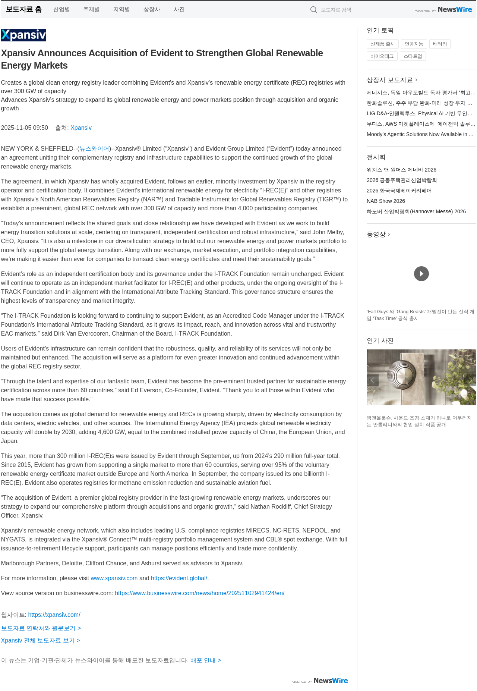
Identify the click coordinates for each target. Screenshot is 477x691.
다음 (470, 380)
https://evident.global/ (179, 578)
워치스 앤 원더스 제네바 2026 (401, 170)
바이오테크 (382, 56)
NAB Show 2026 (386, 201)
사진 (179, 9)
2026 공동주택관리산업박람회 (402, 180)
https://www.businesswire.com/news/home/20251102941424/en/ (199, 593)
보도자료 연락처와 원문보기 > (41, 628)
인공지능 (414, 44)
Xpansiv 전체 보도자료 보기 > (40, 640)
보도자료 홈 (24, 9)
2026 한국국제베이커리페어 (399, 191)
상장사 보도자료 (390, 80)
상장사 (151, 9)
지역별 (121, 9)
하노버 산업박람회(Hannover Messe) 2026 (416, 211)
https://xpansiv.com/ (54, 615)
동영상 (376, 234)
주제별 (91, 9)
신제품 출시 (382, 44)
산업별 (61, 9)
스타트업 (413, 56)
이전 (373, 380)
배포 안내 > (205, 660)
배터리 (440, 44)
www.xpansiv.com (114, 578)
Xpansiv (81, 128)
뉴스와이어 (94, 148)
